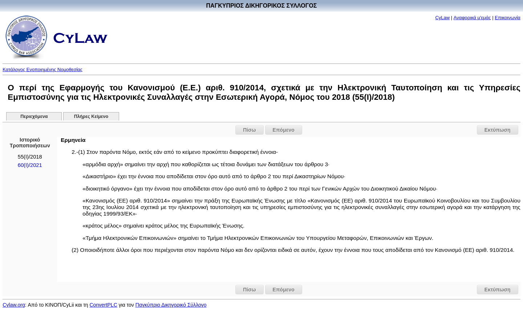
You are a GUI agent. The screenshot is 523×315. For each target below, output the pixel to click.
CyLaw (442, 17)
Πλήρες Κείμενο (91, 116)
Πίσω (249, 130)
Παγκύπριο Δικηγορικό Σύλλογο (171, 305)
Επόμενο (284, 130)
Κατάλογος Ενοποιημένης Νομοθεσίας (42, 69)
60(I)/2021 (30, 165)
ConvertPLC (103, 305)
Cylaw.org (14, 305)
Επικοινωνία (507, 17)
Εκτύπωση (498, 130)
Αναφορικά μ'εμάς (472, 17)
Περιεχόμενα (34, 116)
